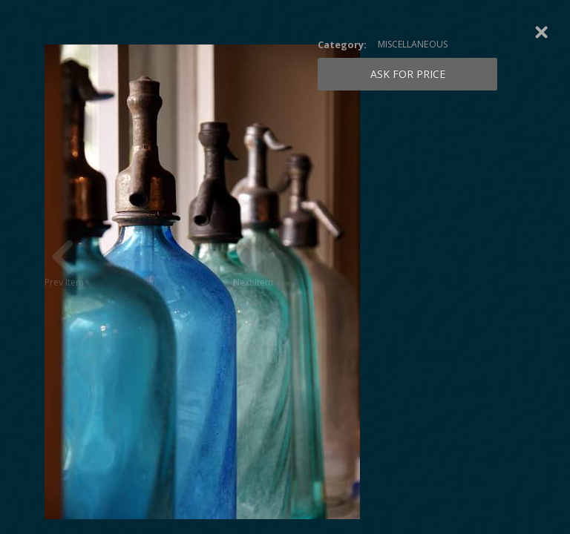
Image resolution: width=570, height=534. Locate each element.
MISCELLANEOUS (413, 44)
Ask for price (407, 74)
